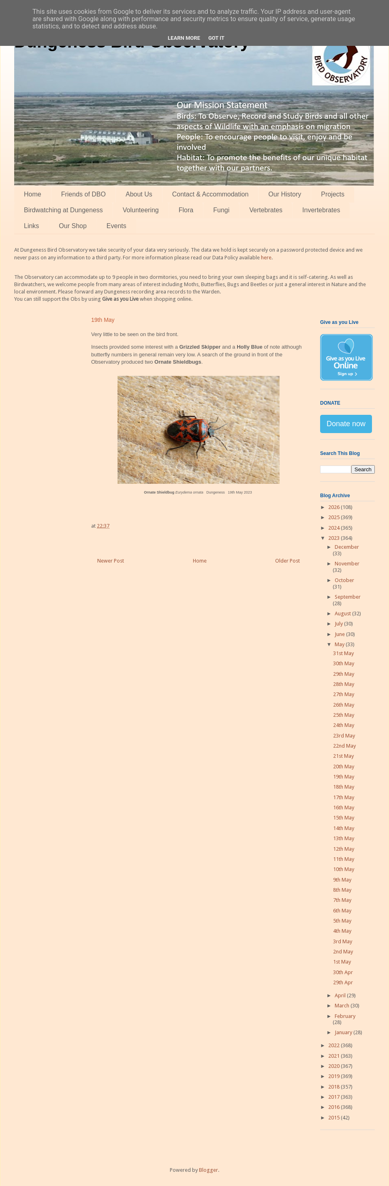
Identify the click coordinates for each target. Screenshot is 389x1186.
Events (116, 225)
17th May (343, 797)
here (266, 257)
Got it (216, 38)
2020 (334, 1066)
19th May (343, 777)
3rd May (342, 941)
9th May (342, 880)
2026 (334, 507)
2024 (334, 528)
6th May (342, 911)
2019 (334, 1076)
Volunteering (141, 210)
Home (32, 194)
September (348, 597)
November (347, 564)
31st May (343, 653)
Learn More (184, 38)
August (343, 613)
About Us (139, 194)
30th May (343, 663)
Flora (186, 210)
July (339, 624)
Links (31, 225)
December (347, 547)
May (340, 644)
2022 (334, 1045)
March (343, 1006)
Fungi (221, 210)
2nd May (343, 952)
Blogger (208, 1170)
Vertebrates (265, 210)
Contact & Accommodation (210, 194)
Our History (284, 194)
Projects (332, 194)
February (345, 1016)
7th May (342, 900)
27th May (343, 694)
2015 (334, 1118)
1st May (342, 962)
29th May (343, 674)
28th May (343, 684)
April (341, 995)
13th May (343, 838)
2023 (334, 538)
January (344, 1032)
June (340, 634)
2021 (334, 1056)
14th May (343, 828)
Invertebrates (321, 210)
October (344, 580)
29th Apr (343, 982)
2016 (334, 1107)
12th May (343, 849)
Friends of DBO (83, 194)
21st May (343, 756)
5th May (342, 921)
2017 (334, 1097)
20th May (343, 766)
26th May (343, 705)
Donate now (346, 424)
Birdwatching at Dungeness (63, 210)
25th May (343, 715)
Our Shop (72, 225)
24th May (343, 725)
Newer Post (110, 561)
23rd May (344, 736)
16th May (343, 807)
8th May (342, 890)
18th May (343, 787)
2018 (334, 1087)
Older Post (287, 561)
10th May (343, 869)
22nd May (344, 746)
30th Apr (343, 972)
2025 (334, 517)
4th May (342, 931)
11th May (343, 859)
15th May (343, 818)
